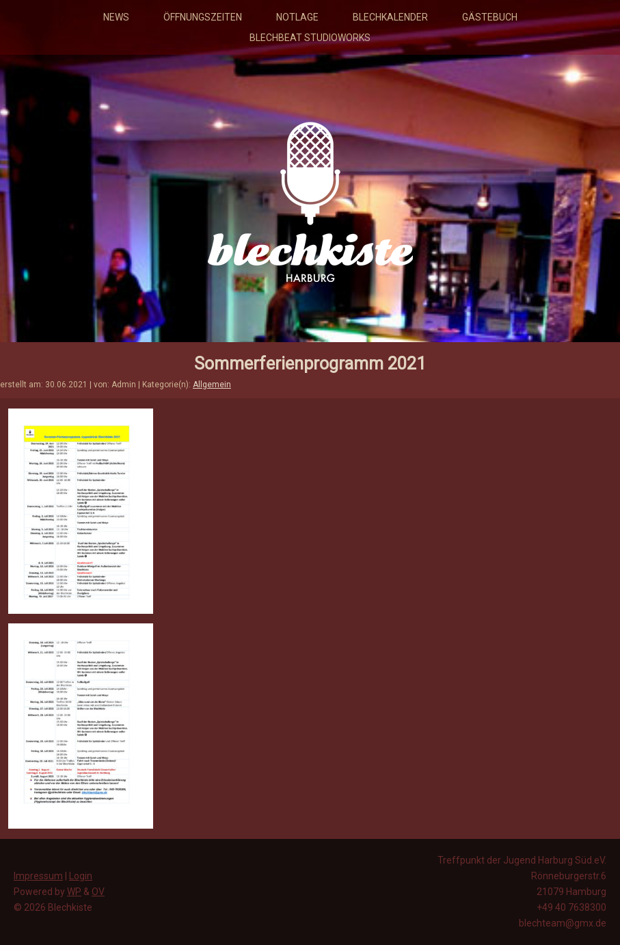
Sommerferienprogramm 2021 (310, 364)
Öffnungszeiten (202, 17)
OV (98, 891)
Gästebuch (489, 17)
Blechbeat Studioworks (310, 37)
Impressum (38, 875)
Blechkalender (390, 17)
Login (80, 875)
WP (74, 891)
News (116, 17)
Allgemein (212, 384)
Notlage (297, 17)
